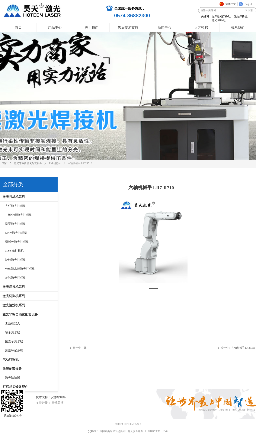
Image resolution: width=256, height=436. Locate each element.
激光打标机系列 (14, 197)
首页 (4, 163)
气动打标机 (11, 359)
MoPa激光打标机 (16, 232)
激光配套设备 (12, 368)
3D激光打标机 (14, 250)
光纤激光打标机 (15, 206)
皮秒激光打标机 (15, 277)
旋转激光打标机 (15, 259)
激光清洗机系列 (14, 305)
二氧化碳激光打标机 (18, 215)
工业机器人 (12, 323)
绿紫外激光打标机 (17, 241)
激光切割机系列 (14, 296)
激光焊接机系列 (14, 287)
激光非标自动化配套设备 (20, 314)
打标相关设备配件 (15, 387)
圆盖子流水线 (14, 341)
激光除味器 (12, 377)
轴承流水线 (12, 332)
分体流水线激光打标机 (20, 268)
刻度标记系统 (14, 350)
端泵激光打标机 (15, 223)
